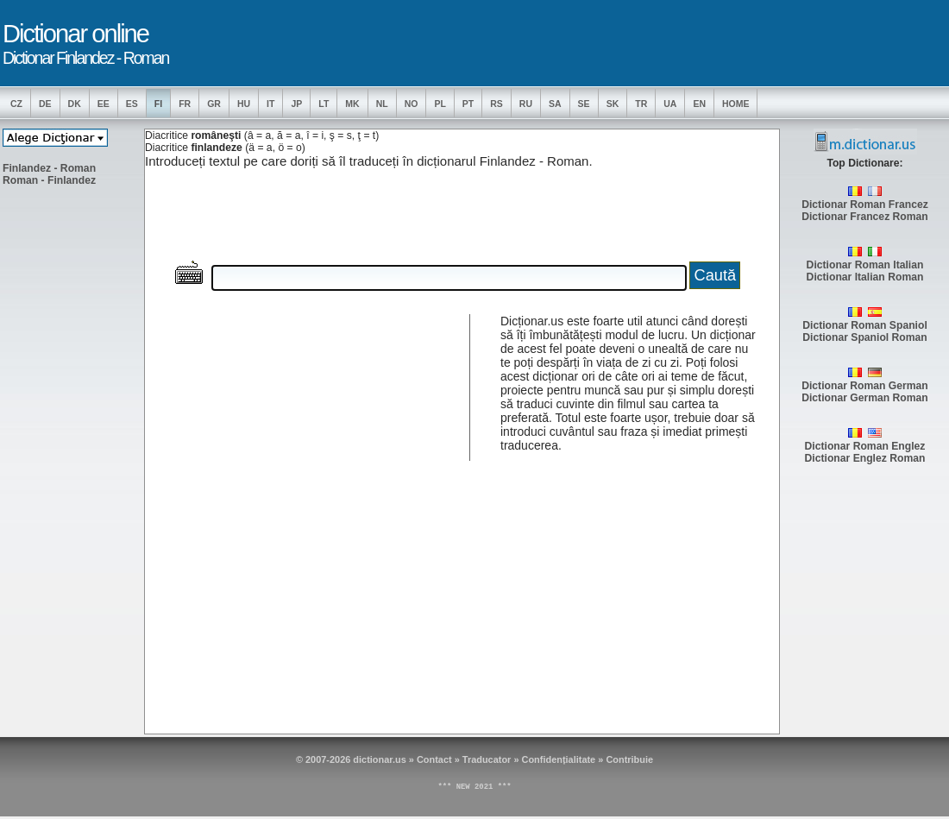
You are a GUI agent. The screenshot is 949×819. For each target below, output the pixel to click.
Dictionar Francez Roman (864, 217)
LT (323, 103)
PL (439, 103)
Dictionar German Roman (864, 398)
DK (74, 103)
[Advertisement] (72, 458)
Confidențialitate (559, 759)
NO (411, 103)
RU (525, 103)
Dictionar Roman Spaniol (864, 325)
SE (584, 103)
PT (468, 103)
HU (243, 103)
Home (736, 103)
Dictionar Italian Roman (865, 277)
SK (612, 103)
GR (214, 103)
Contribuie (629, 759)
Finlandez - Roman (49, 168)
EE (103, 103)
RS (496, 103)
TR (641, 103)
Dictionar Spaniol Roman (864, 337)
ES (132, 103)
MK (352, 103)
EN (699, 103)
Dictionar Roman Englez (865, 446)
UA (669, 103)
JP (296, 103)
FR (185, 103)
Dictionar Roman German (864, 386)
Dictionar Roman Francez (864, 204)
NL (382, 103)
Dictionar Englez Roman (865, 458)
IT (270, 103)
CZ (16, 103)
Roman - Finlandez (49, 180)
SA (555, 103)
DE (45, 103)
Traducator (487, 759)
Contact (434, 759)
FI (158, 103)
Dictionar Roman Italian (865, 265)
